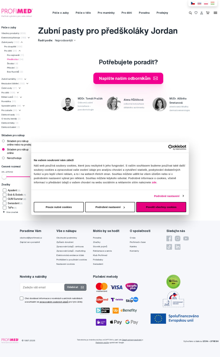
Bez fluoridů (15, 72)
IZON (205, 341)
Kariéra (133, 246)
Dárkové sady (10, 114)
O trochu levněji (10, 118)
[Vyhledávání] (190, 13)
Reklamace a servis (102, 251)
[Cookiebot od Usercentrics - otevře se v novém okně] (171, 147)
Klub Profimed (100, 255)
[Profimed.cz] (17, 12)
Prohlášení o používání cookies (71, 259)
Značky (96, 242)
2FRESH (214, 341)
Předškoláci (15, 59)
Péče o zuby (60, 12)
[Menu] (215, 13)
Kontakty (134, 251)
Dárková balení (10, 127)
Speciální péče (11, 106)
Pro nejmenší (15, 55)
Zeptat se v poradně (30, 242)
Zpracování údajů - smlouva (70, 246)
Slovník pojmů (100, 246)
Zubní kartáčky (12, 79)
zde (154, 182)
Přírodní (12, 68)
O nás (132, 238)
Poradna (144, 12)
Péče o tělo (83, 12)
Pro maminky (106, 12)
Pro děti (127, 12)
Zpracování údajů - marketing (70, 251)
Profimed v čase (138, 242)
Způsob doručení (64, 242)
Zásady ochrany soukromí (132, 340)
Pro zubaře (9, 110)
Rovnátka (8, 101)
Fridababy (98, 259)
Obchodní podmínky (66, 238)
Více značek (10, 212)
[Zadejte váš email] (42, 287)
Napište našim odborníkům (128, 78)
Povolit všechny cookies (161, 207)
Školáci (12, 63)
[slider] (4, 176)
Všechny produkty (13, 33)
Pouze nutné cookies (59, 207)
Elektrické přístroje (13, 37)
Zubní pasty (10, 42)
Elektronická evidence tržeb (70, 255)
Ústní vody (9, 88)
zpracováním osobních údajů (54, 302)
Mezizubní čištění (13, 83)
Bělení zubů (9, 97)
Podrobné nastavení (166, 195)
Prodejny (162, 12)
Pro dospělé (13, 46)
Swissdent (98, 264)
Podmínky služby (102, 342)
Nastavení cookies (65, 264)
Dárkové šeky (9, 123)
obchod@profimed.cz (31, 238)
